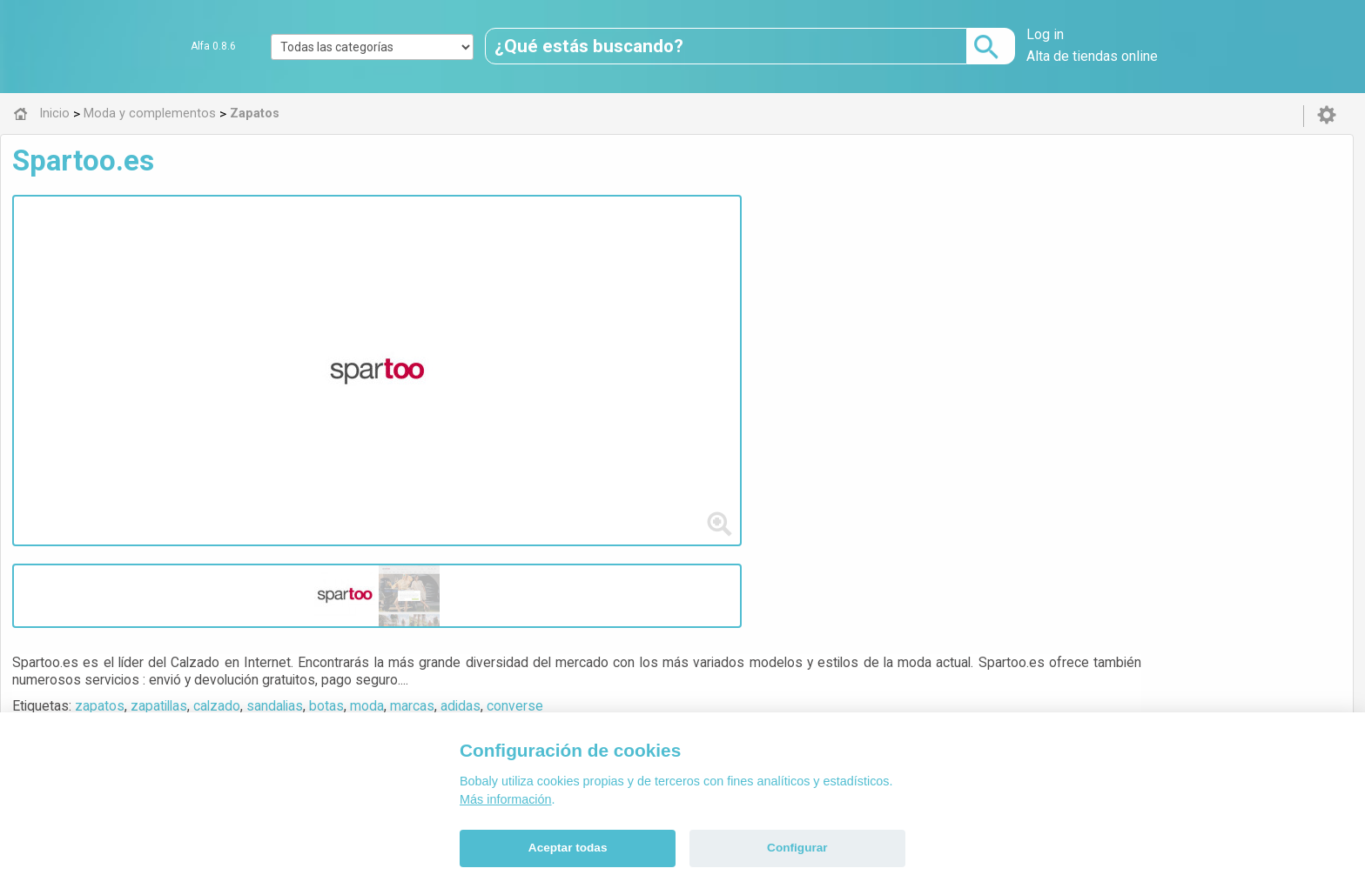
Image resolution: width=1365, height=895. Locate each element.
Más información (506, 799)
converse (852, 246)
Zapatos (439, 396)
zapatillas (496, 246)
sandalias (612, 246)
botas (664, 246)
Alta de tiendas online (1092, 56)
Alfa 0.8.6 (213, 46)
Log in (1045, 34)
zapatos (437, 246)
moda (705, 246)
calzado (554, 246)
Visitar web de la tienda (449, 311)
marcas (750, 246)
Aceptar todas (568, 847)
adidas (798, 246)
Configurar (797, 847)
